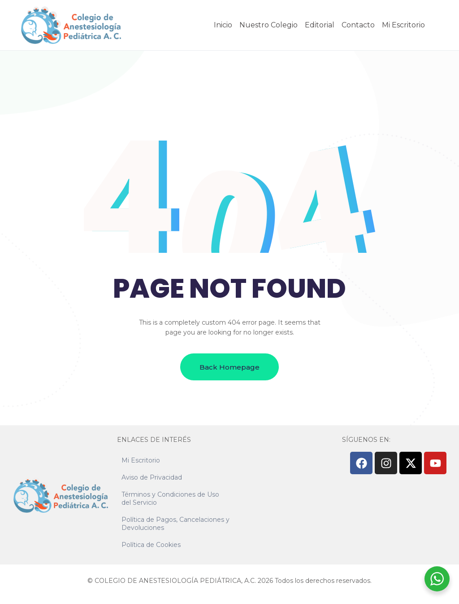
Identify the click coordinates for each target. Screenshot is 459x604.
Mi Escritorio (403, 25)
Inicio (223, 25)
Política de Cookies (151, 545)
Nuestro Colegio (268, 25)
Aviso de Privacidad (151, 477)
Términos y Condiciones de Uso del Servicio (170, 498)
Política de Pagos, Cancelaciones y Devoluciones (175, 524)
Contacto (358, 25)
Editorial (319, 25)
